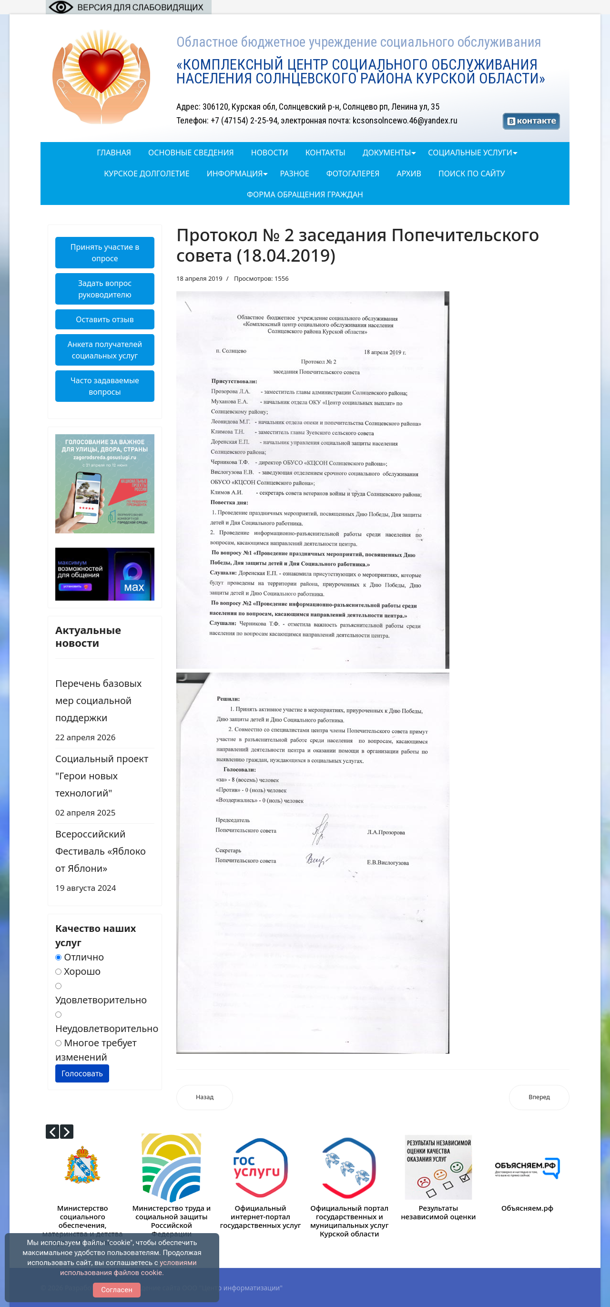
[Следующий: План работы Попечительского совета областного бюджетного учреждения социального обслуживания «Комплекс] (539, 1097)
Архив (408, 173)
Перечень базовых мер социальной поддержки (104, 711)
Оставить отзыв (104, 319)
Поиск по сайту (471, 173)
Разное (294, 173)
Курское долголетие (146, 173)
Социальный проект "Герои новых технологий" (104, 786)
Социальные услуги (470, 152)
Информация (235, 173)
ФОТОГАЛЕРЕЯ (353, 173)
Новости (269, 152)
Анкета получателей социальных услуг (105, 350)
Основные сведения (191, 152)
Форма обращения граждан (305, 194)
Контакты (325, 152)
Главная (114, 152)
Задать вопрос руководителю (105, 289)
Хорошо (78, 971)
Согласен (116, 1290)
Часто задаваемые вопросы (105, 386)
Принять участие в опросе (105, 253)
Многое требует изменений (96, 1049)
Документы (387, 152)
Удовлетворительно (101, 994)
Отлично (79, 956)
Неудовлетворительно (106, 1023)
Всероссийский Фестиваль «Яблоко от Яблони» (104, 862)
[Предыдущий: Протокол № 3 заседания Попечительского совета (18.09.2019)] (204, 1097)
